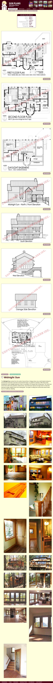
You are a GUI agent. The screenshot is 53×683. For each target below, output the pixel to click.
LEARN (28, 8)
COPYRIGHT (39, 682)
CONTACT (41, 8)
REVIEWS (16, 682)
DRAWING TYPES (33, 10)
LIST (10, 10)
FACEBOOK (31, 682)
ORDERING (4, 682)
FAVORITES (19, 10)
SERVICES (21, 8)
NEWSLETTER (23, 682)
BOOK (25, 10)
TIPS (14, 10)
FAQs (10, 682)
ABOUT (34, 8)
